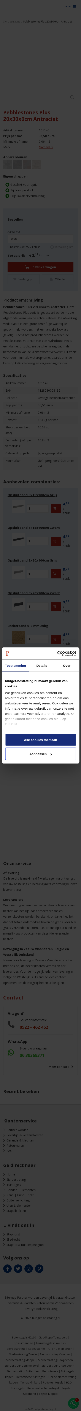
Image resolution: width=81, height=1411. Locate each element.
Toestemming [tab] (15, 665)
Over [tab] (67, 665)
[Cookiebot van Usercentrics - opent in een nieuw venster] (57, 653)
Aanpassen (40, 754)
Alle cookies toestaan (40, 739)
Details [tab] (41, 665)
